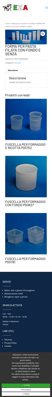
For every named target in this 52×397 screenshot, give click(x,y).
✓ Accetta (26, 385)
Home (7, 23)
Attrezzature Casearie (19, 23)
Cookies (7, 346)
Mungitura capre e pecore (16, 296)
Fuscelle (32, 23)
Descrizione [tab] (13, 70)
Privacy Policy (10, 343)
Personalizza (26, 390)
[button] (43, 33)
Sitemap (8, 339)
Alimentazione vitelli (13, 293)
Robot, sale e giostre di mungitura (19, 290)
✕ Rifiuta (26, 394)
